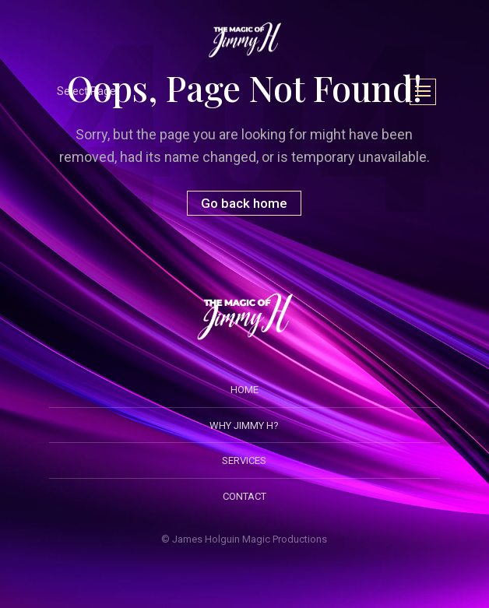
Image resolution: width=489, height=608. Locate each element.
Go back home (244, 203)
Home (244, 389)
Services (244, 460)
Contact (244, 496)
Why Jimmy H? (244, 425)
